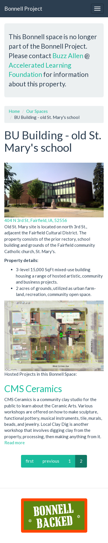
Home (14, 111)
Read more (14, 442)
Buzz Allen (67, 56)
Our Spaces (37, 111)
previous (51, 461)
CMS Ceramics (33, 388)
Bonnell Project (23, 8)
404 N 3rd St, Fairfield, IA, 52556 (35, 220)
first (30, 461)
